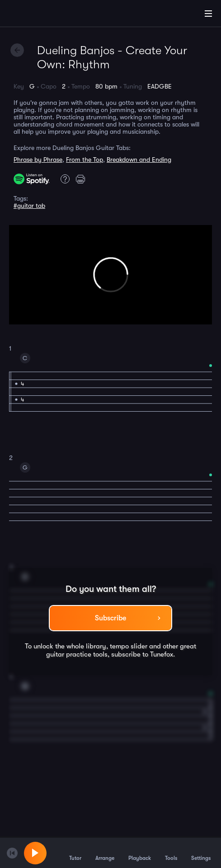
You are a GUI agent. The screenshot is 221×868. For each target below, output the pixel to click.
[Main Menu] (208, 13)
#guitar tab (29, 205)
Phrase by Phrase (38, 159)
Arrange (104, 852)
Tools (171, 852)
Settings (201, 852)
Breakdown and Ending (139, 159)
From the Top (84, 159)
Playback (139, 852)
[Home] (36, 15)
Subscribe (110, 618)
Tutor (75, 852)
